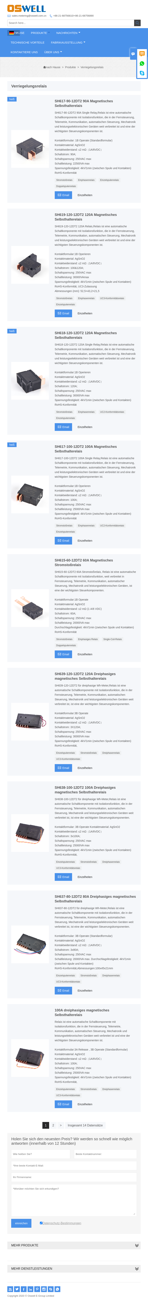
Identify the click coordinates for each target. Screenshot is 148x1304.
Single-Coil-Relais (112, 639)
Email (63, 195)
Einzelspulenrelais (109, 180)
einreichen (21, 1223)
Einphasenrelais (86, 180)
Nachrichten (68, 32)
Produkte (40, 32)
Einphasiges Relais (88, 639)
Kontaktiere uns (24, 52)
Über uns (53, 52)
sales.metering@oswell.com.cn (29, 15)
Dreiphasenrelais (111, 753)
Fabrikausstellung (68, 42)
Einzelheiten (85, 195)
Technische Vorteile (28, 42)
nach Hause (52, 67)
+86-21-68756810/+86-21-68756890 (73, 15)
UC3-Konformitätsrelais (112, 298)
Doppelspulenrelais (66, 186)
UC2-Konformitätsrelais (112, 412)
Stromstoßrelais (64, 180)
